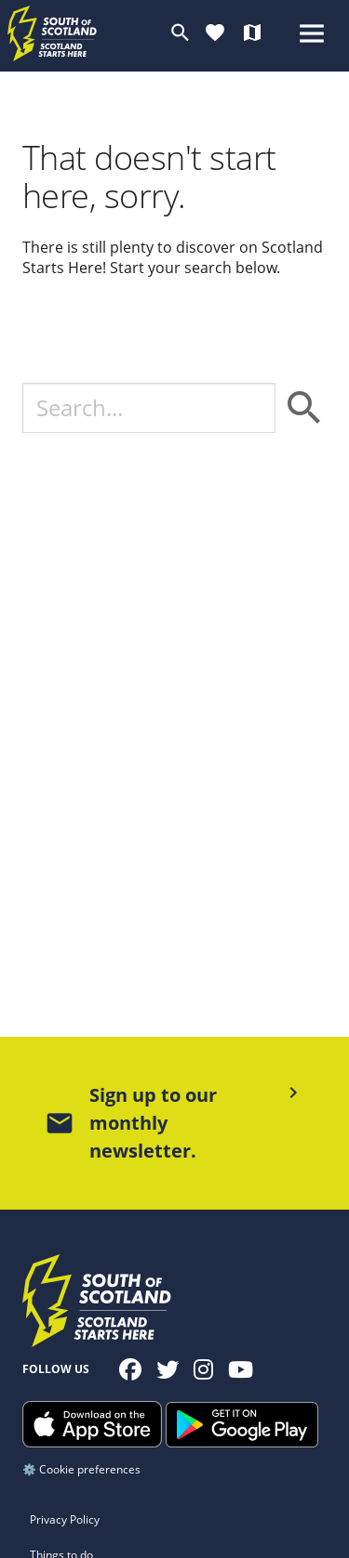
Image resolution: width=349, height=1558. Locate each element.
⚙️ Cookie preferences (81, 1469)
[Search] (148, 408)
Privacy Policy (65, 1519)
